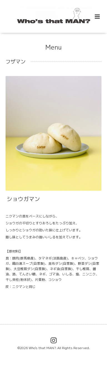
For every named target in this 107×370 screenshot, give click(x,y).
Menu (53, 47)
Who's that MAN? (42, 348)
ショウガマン (23, 199)
